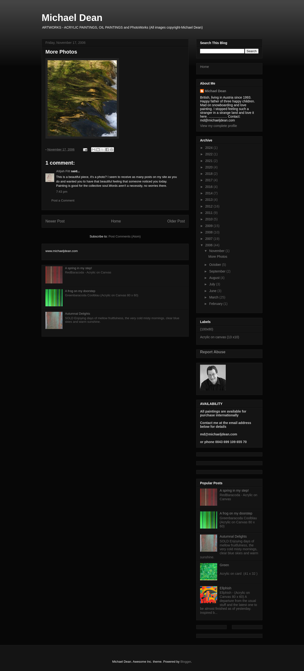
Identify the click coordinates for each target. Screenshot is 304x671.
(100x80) (206, 329)
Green (224, 565)
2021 (209, 161)
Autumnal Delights (77, 313)
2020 (209, 167)
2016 (209, 187)
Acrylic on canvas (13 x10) (219, 337)
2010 (209, 219)
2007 (209, 239)
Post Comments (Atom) (124, 236)
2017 (209, 180)
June (213, 291)
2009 (209, 226)
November (217, 251)
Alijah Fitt (63, 171)
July (212, 284)
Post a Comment (62, 200)
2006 (209, 245)
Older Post (176, 221)
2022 (209, 154)
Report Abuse (213, 352)
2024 (209, 148)
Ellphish (225, 588)
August (214, 278)
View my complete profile (218, 126)
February (216, 304)
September (217, 271)
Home (116, 221)
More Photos (217, 256)
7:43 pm (61, 191)
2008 (209, 232)
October (215, 265)
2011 (209, 213)
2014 (209, 193)
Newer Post (55, 221)
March (214, 297)
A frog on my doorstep (80, 291)
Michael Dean (72, 17)
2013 (209, 200)
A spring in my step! (78, 268)
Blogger (185, 661)
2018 (209, 174)
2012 (209, 206)
